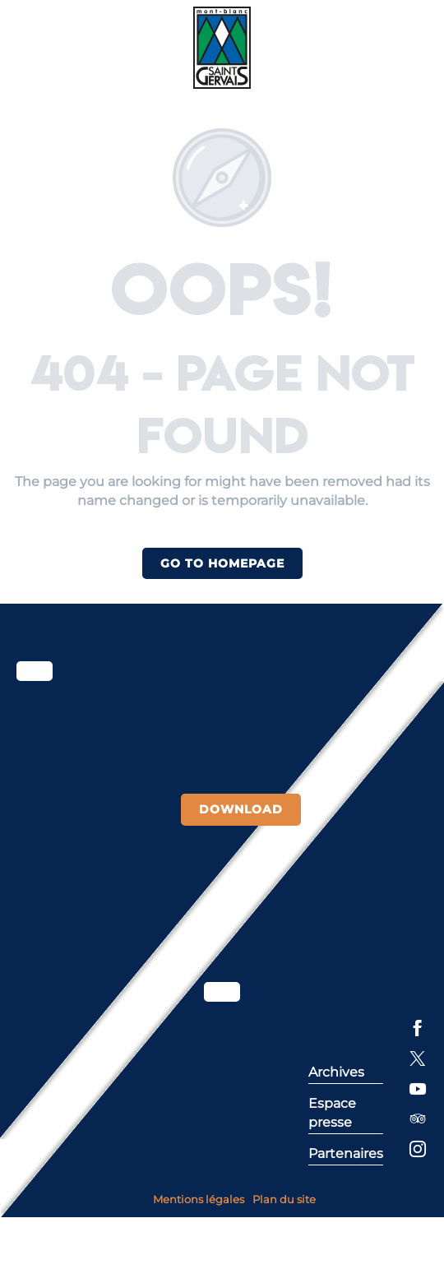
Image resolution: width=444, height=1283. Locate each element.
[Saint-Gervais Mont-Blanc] (222, 48)
